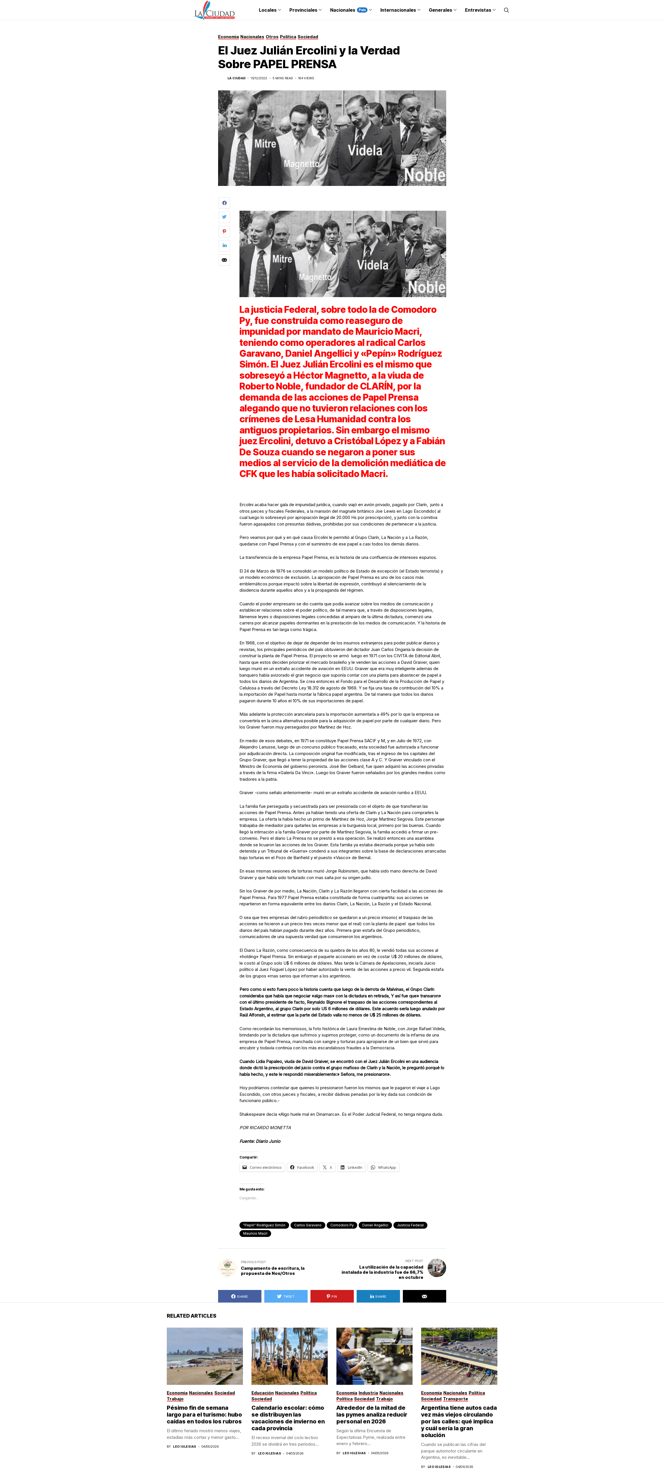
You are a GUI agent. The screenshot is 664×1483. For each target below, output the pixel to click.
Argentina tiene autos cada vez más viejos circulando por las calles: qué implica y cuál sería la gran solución (459, 1421)
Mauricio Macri (255, 1233)
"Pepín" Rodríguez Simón (264, 1225)
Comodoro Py (342, 1225)
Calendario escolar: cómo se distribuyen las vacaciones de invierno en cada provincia (288, 1418)
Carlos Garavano (308, 1225)
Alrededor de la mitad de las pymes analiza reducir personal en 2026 (371, 1414)
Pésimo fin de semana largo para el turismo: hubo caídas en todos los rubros (204, 1414)
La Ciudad (237, 78)
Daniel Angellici (375, 1225)
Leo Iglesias (184, 1446)
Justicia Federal (410, 1225)
